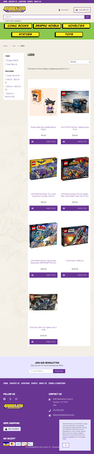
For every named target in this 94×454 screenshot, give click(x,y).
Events (30, 1)
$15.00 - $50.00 (13, 80)
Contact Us (13, 1)
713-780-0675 (58, 410)
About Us (37, 1)
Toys (14, 46)
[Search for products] (43, 17)
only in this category (12, 21)
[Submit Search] (87, 17)
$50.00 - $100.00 (14, 87)
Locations (22, 1)
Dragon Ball (12, 61)
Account (63, 10)
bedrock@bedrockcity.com (63, 415)
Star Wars (11, 64)
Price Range (9, 71)
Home (5, 1)
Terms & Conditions (56, 383)
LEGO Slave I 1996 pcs (75, 261)
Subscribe (59, 371)
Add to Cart (43, 142)
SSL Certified (12, 429)
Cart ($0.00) (82, 10)
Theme (7, 56)
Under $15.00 (12, 76)
